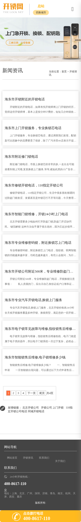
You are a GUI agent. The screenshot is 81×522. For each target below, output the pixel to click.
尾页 (42, 393)
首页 (64, 71)
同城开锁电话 (36, 411)
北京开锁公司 (30, 407)
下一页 (31, 393)
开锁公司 (46, 407)
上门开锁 (58, 407)
